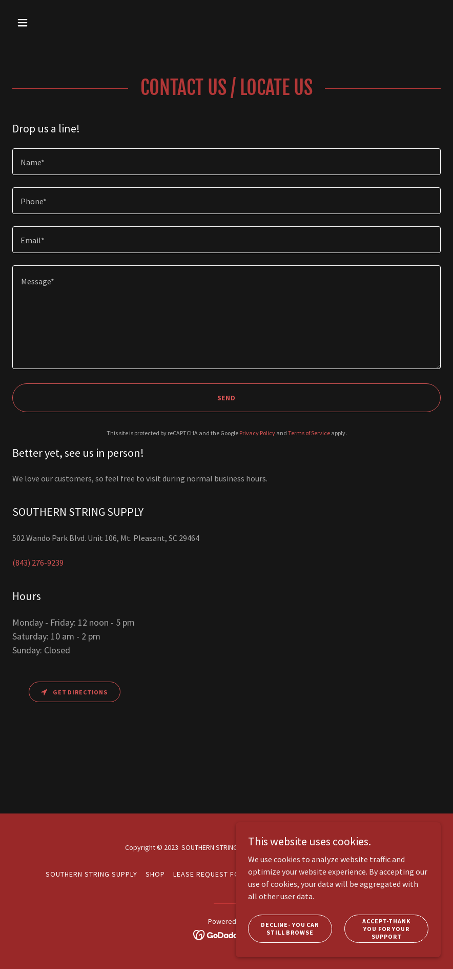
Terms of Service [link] (309, 433)
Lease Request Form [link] (211, 874)
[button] (61, 22)
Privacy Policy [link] (257, 433)
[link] (226, 934)
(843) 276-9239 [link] (38, 562)
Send (226, 397)
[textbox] (226, 161)
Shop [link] (155, 874)
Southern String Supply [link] (91, 874)
